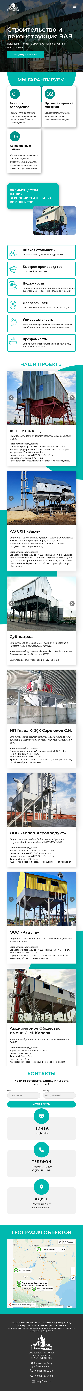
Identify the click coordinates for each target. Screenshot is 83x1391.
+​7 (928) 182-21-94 (41, 1376)
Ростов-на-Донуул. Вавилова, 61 (41, 1365)
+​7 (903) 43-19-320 (25, 54)
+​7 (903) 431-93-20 (41, 1370)
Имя (9, 1090)
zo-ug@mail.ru (41, 1133)
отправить (41, 1104)
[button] (11, 397)
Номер (46, 1090)
